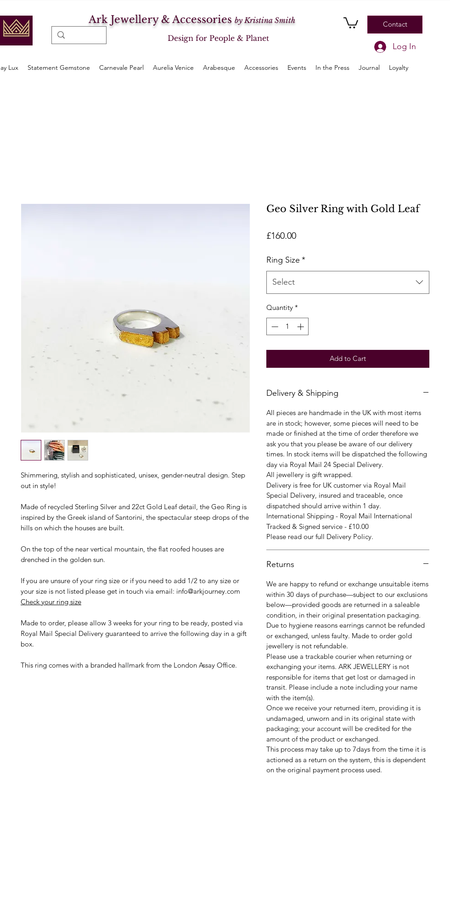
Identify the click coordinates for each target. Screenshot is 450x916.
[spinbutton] (287, 326)
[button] (350, 22)
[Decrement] (274, 326)
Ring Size (285, 260)
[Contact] (394, 25)
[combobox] (347, 282)
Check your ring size (51, 601)
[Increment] (301, 326)
